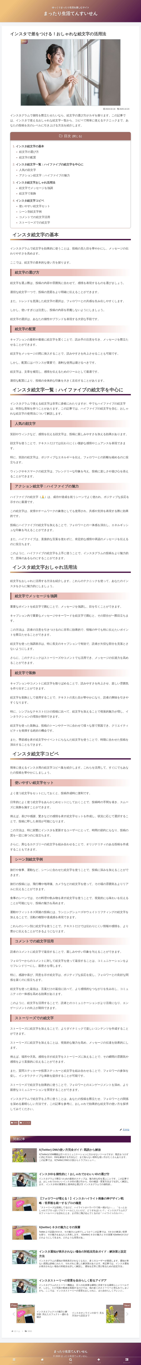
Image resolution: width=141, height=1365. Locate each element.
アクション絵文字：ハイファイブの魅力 (44, 176)
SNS (14, 1125)
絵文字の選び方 (29, 152)
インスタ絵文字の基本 (30, 146)
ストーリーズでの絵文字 (34, 224)
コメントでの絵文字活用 (34, 219)
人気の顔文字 (27, 170)
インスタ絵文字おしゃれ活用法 (35, 183)
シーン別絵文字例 (30, 213)
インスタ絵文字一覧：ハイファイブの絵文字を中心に (50, 165)
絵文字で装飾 (27, 194)
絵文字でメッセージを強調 (36, 189)
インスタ (25, 1125)
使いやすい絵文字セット (34, 207)
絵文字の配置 (27, 157)
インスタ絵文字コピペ (30, 202)
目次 (67, 136)
